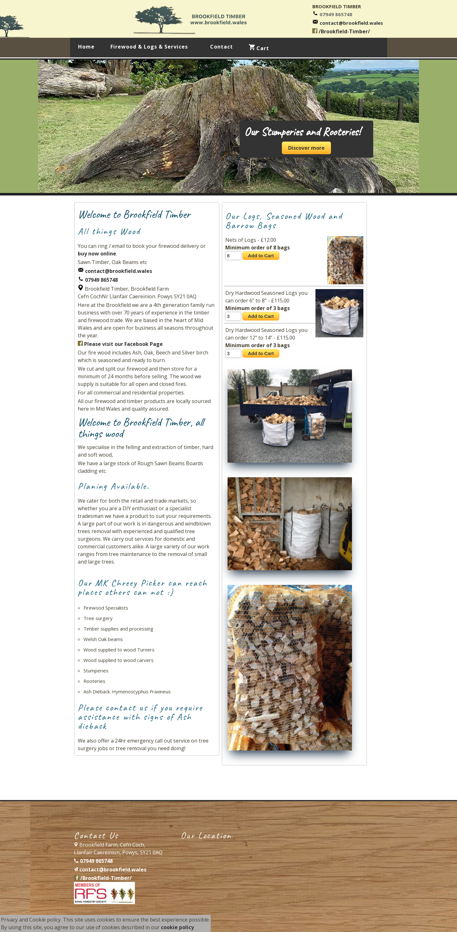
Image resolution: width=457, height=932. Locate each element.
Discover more (306, 147)
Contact (221, 46)
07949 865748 (336, 14)
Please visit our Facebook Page (120, 343)
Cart (259, 48)
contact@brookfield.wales (351, 23)
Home (86, 46)
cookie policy (177, 927)
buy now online (97, 253)
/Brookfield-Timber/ (341, 31)
